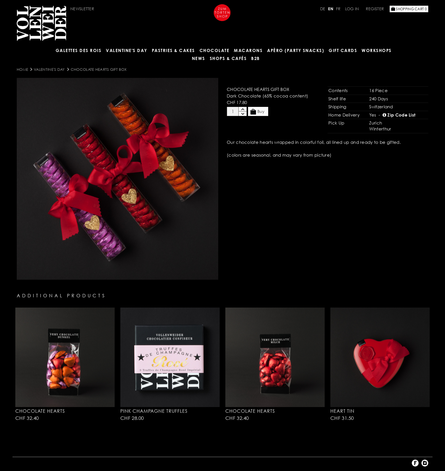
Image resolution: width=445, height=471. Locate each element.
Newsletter (82, 8)
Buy (257, 112)
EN (330, 8)
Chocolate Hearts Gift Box (99, 69)
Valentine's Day (126, 50)
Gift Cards (343, 50)
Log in (352, 8)
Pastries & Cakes (173, 50)
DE (323, 8)
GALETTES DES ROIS (79, 50)
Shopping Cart (409, 9)
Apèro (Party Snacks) (295, 50)
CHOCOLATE (215, 50)
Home (22, 69)
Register (375, 8)
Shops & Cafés (228, 58)
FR (338, 8)
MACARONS (248, 50)
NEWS (198, 58)
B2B (255, 58)
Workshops (377, 50)
